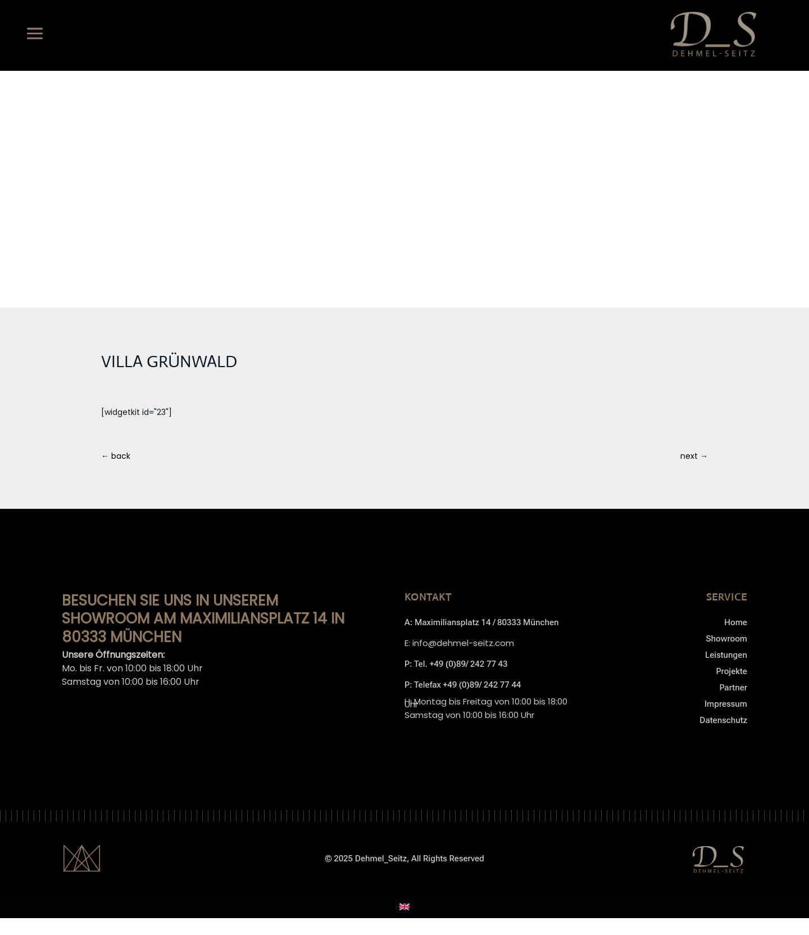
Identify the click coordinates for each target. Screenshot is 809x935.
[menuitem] (404, 907)
